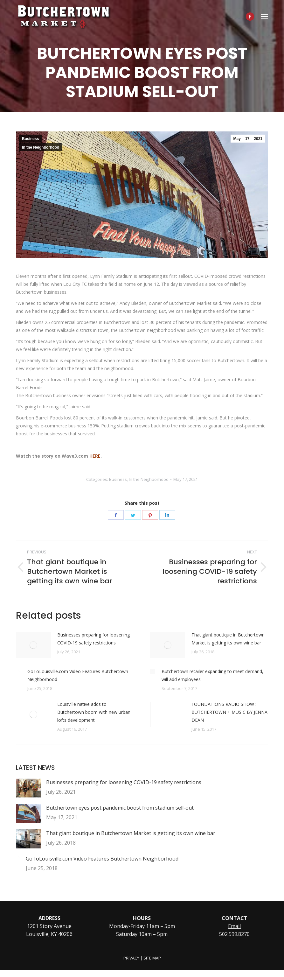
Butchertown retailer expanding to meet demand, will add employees (212, 675)
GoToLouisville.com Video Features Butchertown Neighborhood (77, 675)
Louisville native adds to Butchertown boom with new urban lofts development (93, 712)
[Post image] (33, 645)
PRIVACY (131, 958)
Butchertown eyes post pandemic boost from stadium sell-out (120, 807)
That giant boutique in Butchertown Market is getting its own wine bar (228, 639)
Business (30, 139)
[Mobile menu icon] (264, 16)
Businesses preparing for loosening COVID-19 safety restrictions (93, 639)
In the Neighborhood (40, 147)
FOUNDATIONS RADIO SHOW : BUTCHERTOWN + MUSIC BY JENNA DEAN (229, 712)
